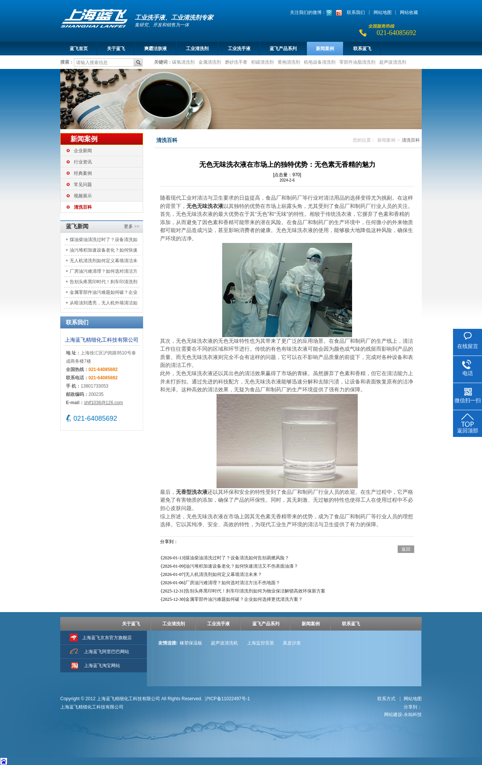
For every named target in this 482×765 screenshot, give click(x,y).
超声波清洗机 (224, 643)
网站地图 (383, 12)
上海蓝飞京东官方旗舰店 (107, 637)
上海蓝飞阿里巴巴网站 (106, 651)
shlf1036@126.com (103, 402)
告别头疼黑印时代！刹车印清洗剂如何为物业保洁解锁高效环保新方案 (103, 283)
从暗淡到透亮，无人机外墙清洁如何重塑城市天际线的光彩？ (103, 304)
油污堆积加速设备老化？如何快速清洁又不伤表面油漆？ (103, 251)
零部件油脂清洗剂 (357, 62)
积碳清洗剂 (262, 62)
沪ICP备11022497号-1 (227, 698)
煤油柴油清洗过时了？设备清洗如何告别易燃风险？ (103, 241)
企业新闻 (83, 150)
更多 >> (131, 226)
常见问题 (83, 184)
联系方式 (387, 698)
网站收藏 (409, 12)
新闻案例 (325, 48)
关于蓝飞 (116, 48)
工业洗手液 (239, 48)
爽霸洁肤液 (155, 48)
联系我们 (356, 12)
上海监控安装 (260, 643)
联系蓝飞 (362, 48)
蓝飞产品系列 (283, 48)
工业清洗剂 (197, 48)
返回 (405, 549)
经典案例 (83, 173)
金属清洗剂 (209, 62)
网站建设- (403, 714)
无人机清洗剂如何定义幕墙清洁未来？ (103, 262)
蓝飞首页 (79, 48)
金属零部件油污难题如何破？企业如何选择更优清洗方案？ (103, 294)
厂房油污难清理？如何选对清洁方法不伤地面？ (103, 272)
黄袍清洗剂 (289, 62)
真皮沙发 (292, 643)
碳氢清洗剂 (183, 62)
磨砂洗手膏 (236, 62)
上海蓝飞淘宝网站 (102, 665)
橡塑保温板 (191, 643)
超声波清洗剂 (392, 62)
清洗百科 (83, 207)
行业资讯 (83, 162)
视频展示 (83, 196)
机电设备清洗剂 (320, 62)
